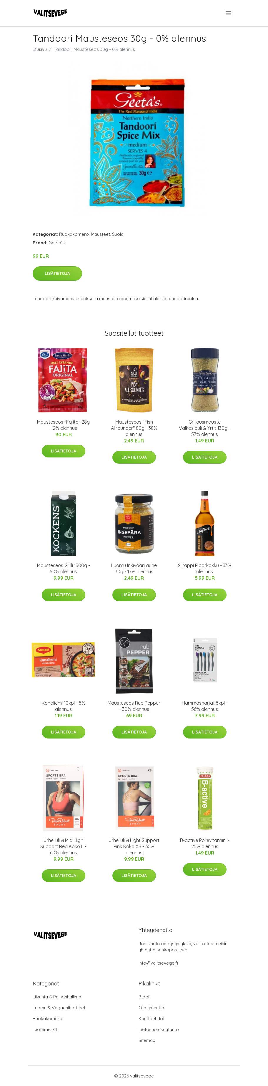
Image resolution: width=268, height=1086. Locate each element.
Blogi (144, 997)
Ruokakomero (74, 234)
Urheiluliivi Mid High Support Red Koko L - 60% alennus (63, 846)
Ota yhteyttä (151, 1007)
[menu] (229, 13)
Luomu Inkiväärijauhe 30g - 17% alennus (134, 568)
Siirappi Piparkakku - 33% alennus (205, 568)
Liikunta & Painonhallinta (57, 997)
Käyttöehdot (151, 1018)
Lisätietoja (57, 273)
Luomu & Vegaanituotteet (59, 1007)
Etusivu (40, 49)
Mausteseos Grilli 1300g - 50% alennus (63, 568)
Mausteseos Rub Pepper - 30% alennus (134, 706)
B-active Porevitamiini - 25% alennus (204, 843)
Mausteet (100, 234)
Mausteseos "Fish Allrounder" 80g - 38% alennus (134, 428)
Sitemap (147, 1040)
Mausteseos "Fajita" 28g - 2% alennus (63, 425)
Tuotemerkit (45, 1029)
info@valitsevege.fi (158, 963)
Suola (118, 234)
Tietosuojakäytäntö (159, 1029)
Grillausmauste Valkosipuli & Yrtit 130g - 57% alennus (204, 428)
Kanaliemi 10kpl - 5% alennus (63, 706)
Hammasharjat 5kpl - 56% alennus (205, 706)
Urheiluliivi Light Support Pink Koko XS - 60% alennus (134, 846)
